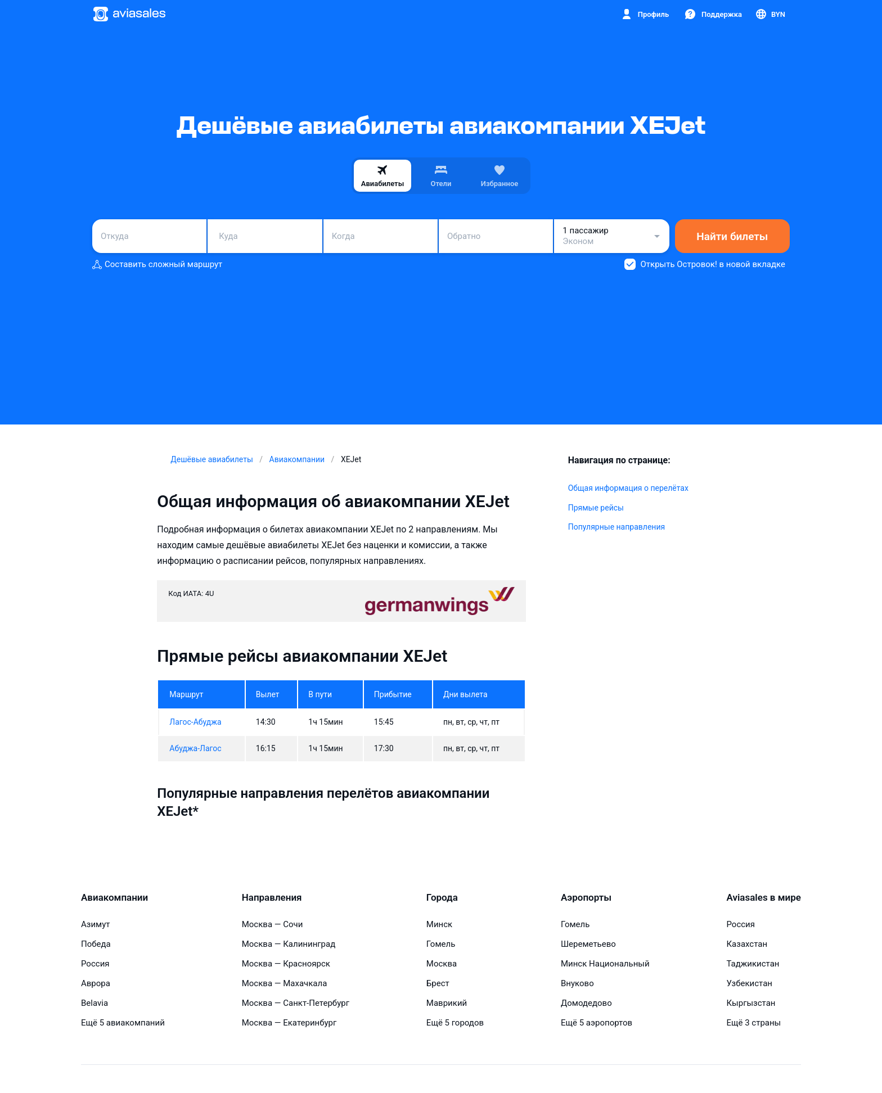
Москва (441, 964)
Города (442, 897)
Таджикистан (752, 964)
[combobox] (149, 236)
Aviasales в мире (763, 897)
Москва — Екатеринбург (289, 1023)
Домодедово (586, 1003)
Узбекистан (749, 983)
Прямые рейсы (596, 507)
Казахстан (746, 944)
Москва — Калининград (289, 944)
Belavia (94, 1003)
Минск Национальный (605, 964)
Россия (95, 964)
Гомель (440, 944)
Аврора (95, 983)
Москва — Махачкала (284, 983)
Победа (96, 944)
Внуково (577, 983)
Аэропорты (586, 897)
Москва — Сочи (272, 924)
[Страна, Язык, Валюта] (770, 14)
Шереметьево (588, 944)
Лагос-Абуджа (195, 721)
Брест (437, 983)
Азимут (95, 924)
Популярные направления (616, 526)
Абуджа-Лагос (195, 748)
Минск (439, 924)
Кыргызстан (750, 1003)
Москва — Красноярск (286, 964)
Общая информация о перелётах (628, 488)
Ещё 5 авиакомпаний (123, 1023)
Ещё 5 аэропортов (596, 1023)
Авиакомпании (114, 897)
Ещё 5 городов (455, 1023)
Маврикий (446, 1003)
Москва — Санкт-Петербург (295, 1003)
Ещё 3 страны (753, 1023)
